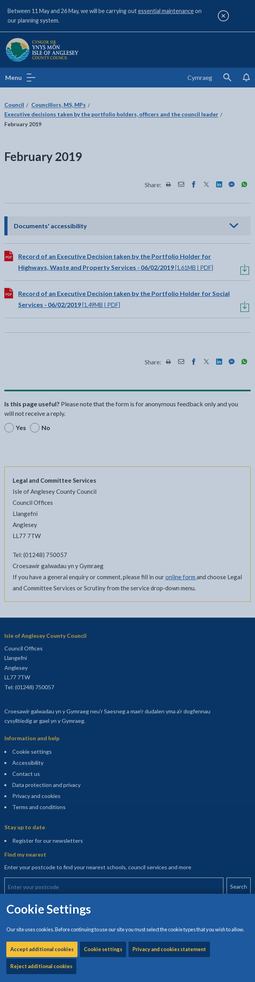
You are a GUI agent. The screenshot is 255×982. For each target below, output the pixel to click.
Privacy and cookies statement (169, 252)
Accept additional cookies (42, 252)
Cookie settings (103, 252)
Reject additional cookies (41, 269)
